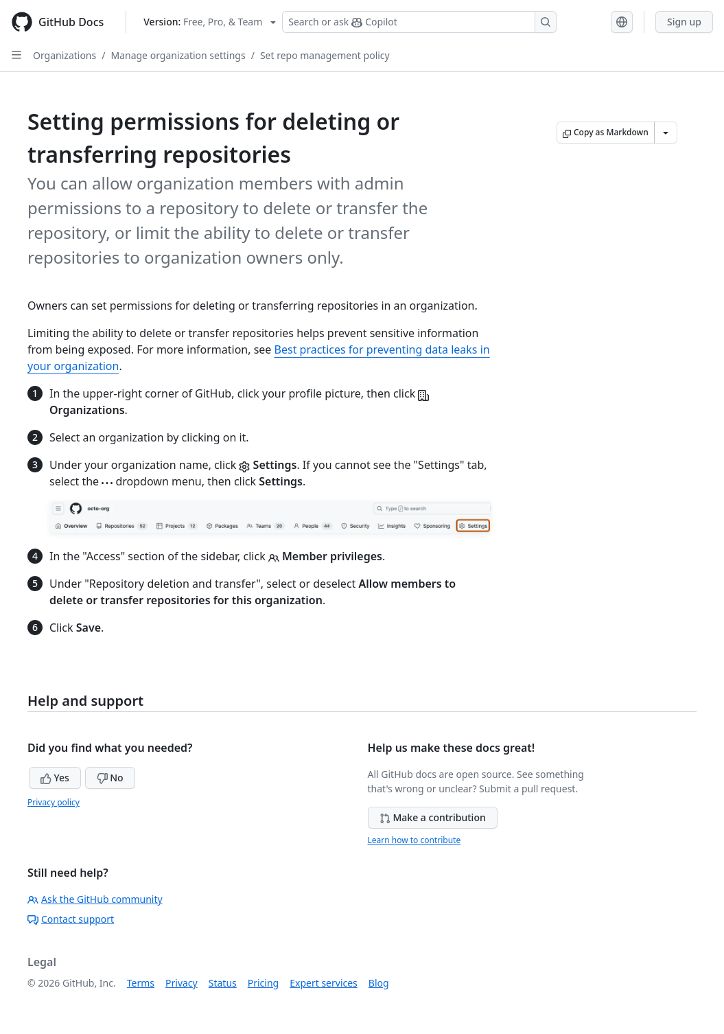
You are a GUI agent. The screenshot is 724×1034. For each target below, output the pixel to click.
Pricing (263, 982)
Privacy (181, 982)
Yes (54, 777)
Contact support (70, 919)
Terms (140, 982)
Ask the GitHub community (95, 899)
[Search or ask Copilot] (419, 22)
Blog (379, 982)
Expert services (324, 982)
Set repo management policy (325, 55)
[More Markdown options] (665, 132)
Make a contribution (432, 817)
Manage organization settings (177, 55)
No (110, 777)
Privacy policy (53, 802)
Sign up (684, 21)
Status (223, 982)
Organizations (64, 55)
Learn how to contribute (414, 840)
